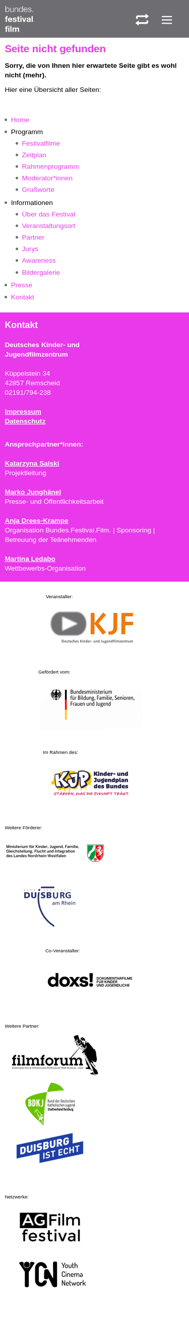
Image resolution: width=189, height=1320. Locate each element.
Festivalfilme (41, 143)
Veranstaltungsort (49, 226)
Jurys (30, 249)
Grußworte (38, 189)
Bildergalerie (41, 272)
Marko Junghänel (33, 492)
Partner (33, 237)
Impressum (23, 411)
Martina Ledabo (30, 559)
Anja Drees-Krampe (36, 520)
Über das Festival (49, 214)
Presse (21, 285)
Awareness (39, 260)
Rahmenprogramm (50, 166)
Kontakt (22, 297)
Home (20, 120)
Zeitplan (34, 155)
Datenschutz (25, 421)
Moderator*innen (47, 178)
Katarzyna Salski (32, 463)
